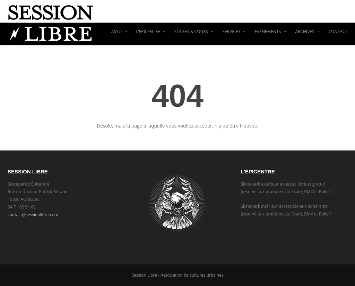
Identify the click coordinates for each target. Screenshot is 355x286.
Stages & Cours (194, 31)
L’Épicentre (151, 31)
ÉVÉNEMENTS (270, 31)
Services (234, 31)
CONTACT (338, 31)
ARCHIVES (307, 31)
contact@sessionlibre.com (33, 215)
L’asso (118, 31)
